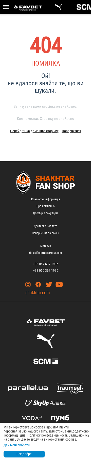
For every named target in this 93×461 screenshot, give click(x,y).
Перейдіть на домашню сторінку (34, 131)
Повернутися (71, 131)
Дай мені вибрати (17, 445)
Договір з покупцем (45, 213)
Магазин (45, 246)
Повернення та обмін (45, 233)
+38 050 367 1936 (45, 270)
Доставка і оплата (45, 226)
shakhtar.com (37, 292)
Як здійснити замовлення (45, 253)
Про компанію (45, 206)
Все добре (24, 454)
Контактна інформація (45, 199)
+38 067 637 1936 (45, 264)
